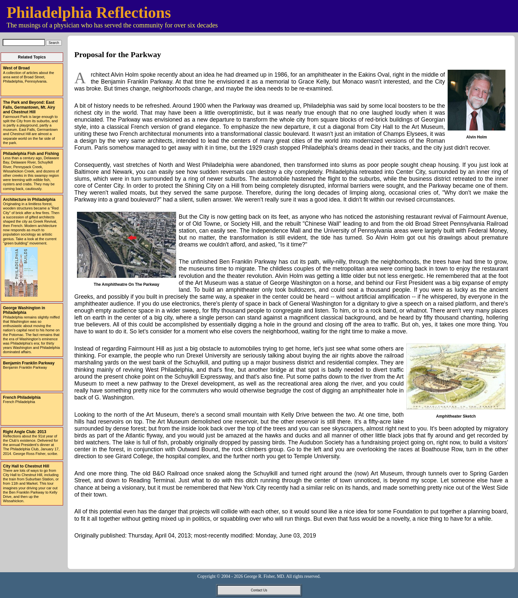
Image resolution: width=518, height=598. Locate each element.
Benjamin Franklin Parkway (29, 363)
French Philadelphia (22, 397)
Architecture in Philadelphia (29, 199)
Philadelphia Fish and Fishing (31, 153)
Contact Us (259, 590)
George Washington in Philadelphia (24, 310)
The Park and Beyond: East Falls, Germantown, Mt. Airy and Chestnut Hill (29, 107)
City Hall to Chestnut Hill (26, 466)
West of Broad (16, 68)
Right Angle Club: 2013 (24, 432)
